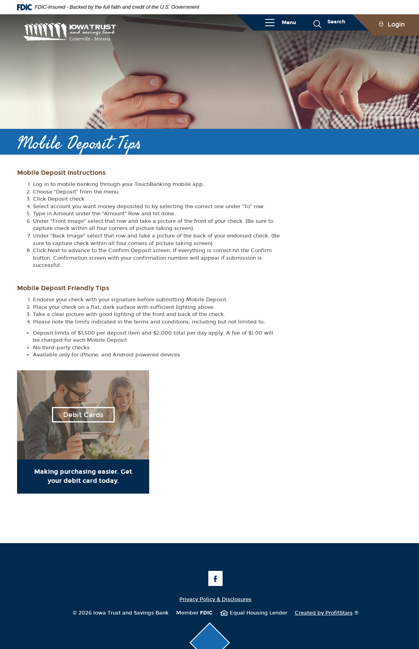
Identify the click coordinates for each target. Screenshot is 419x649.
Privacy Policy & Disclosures (215, 599)
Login (396, 24)
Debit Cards (83, 415)
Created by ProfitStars (327, 613)
